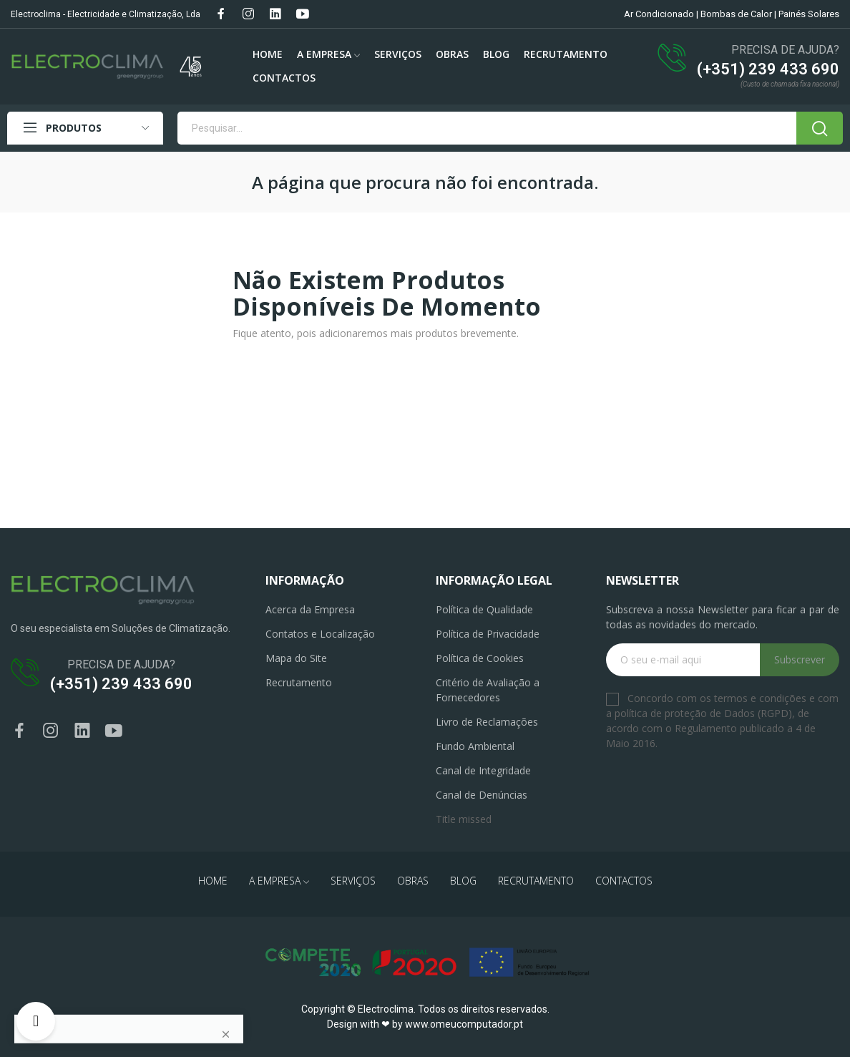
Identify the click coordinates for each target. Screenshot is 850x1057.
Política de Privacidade (487, 633)
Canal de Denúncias (481, 795)
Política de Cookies (480, 658)
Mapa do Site (296, 658)
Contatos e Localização (320, 633)
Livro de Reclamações (487, 722)
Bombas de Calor (736, 14)
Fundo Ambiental (475, 746)
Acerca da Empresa (310, 609)
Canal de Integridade (483, 770)
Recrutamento (298, 682)
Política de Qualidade (484, 609)
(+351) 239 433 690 (768, 69)
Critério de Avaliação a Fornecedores (487, 690)
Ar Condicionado (659, 14)
